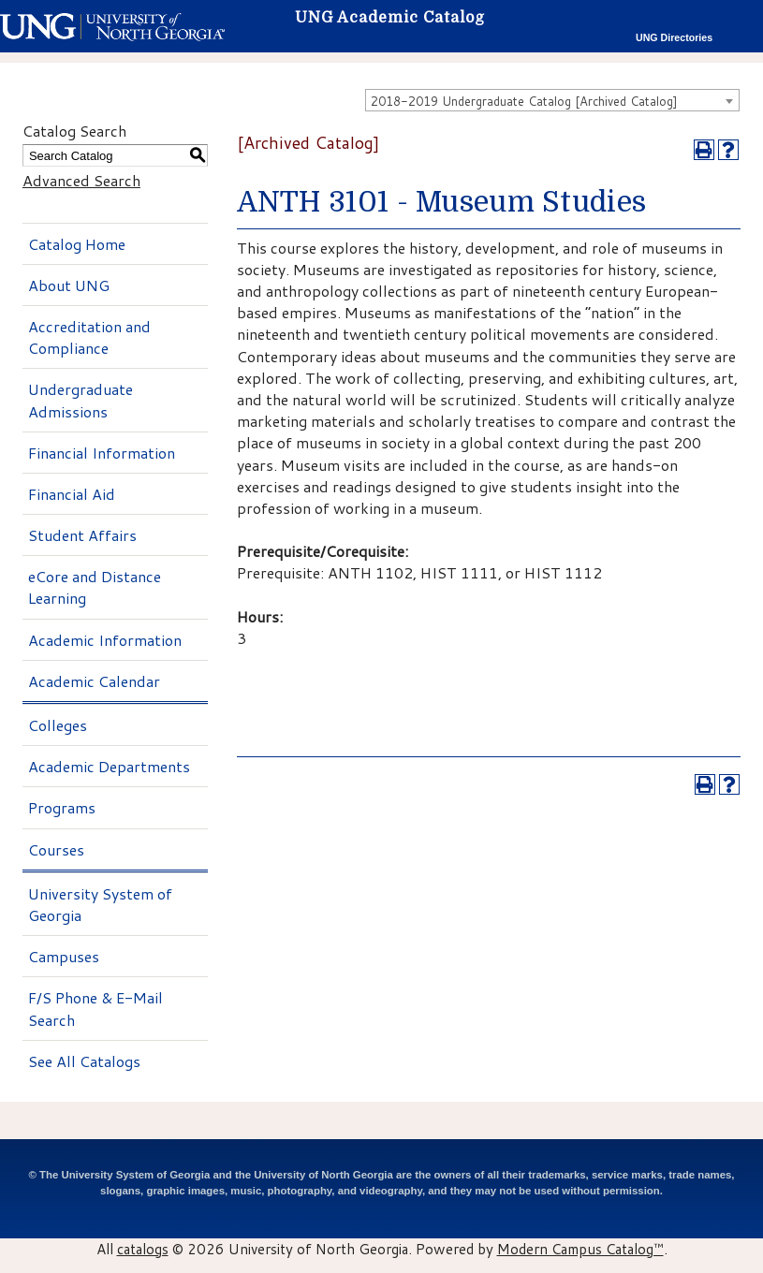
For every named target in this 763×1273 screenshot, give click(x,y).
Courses (56, 849)
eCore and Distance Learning (94, 586)
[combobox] (552, 100)
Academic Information (105, 640)
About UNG (69, 285)
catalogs (143, 1248)
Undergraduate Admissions (80, 399)
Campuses (63, 956)
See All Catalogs (84, 1061)
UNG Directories (674, 37)
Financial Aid (71, 494)
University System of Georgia (100, 904)
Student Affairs (82, 535)
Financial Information (101, 452)
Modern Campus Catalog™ (580, 1248)
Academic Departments (109, 766)
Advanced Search (81, 180)
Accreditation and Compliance (89, 336)
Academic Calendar (94, 681)
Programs (61, 807)
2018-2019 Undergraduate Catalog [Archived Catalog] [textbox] (524, 101)
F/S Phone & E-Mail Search (95, 1008)
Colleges (57, 725)
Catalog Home (76, 244)
